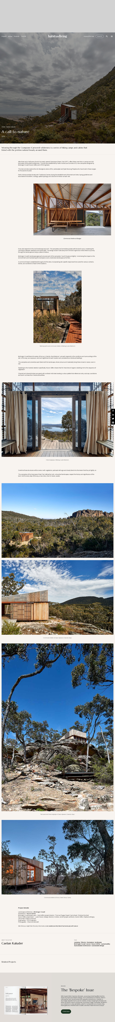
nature (88, 944)
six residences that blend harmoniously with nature (62, 926)
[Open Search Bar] (107, 36)
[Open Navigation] (111, 36)
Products (16, 36)
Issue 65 (99, 36)
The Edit (23, 36)
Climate (83, 942)
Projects (4, 36)
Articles (10, 36)
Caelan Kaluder (11, 127)
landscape (98, 942)
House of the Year (89, 36)
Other (3, 127)
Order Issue (66, 1011)
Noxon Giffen (31, 913)
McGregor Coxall (39, 912)
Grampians (90, 942)
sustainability (105, 944)
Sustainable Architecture (82, 945)
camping (77, 942)
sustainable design (98, 945)
